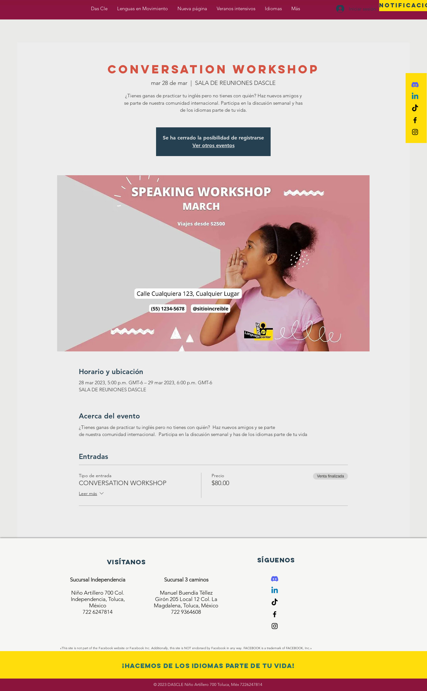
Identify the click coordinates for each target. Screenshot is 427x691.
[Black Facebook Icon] (415, 120)
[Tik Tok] (415, 108)
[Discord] (415, 85)
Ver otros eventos (213, 145)
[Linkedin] (415, 97)
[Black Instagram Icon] (415, 132)
